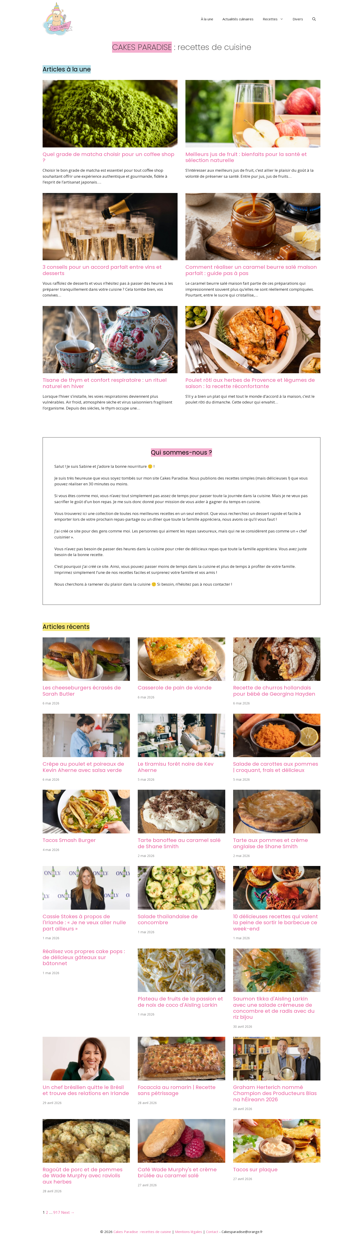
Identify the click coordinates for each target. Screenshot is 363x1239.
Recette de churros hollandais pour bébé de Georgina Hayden (274, 690)
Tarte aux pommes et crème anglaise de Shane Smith (270, 843)
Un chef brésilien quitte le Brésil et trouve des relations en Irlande (86, 1090)
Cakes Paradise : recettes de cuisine (142, 1231)
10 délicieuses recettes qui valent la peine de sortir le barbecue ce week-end (275, 922)
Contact (212, 1231)
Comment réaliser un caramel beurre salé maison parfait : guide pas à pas (251, 270)
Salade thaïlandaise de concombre (168, 919)
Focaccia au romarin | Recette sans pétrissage (177, 1090)
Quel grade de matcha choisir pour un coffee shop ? (108, 157)
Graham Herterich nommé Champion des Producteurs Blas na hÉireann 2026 (275, 1093)
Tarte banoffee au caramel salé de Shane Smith (179, 843)
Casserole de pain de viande (175, 687)
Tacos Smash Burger (69, 840)
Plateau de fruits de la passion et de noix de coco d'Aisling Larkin (180, 1001)
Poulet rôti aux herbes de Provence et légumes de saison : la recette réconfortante (250, 383)
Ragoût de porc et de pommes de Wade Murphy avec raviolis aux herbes (82, 1175)
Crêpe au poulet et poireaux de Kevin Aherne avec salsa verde (83, 767)
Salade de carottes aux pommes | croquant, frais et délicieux (275, 767)
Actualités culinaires (237, 19)
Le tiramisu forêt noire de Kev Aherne (175, 767)
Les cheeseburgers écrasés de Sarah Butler (82, 690)
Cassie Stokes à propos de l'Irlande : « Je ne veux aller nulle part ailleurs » (84, 922)
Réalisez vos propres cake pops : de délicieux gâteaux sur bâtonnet (84, 957)
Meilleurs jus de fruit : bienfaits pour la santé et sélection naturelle (246, 157)
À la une (207, 19)
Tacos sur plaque (255, 1169)
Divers (298, 19)
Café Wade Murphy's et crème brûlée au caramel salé (177, 1172)
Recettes (275, 19)
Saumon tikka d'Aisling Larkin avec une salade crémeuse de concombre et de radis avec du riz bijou (274, 1008)
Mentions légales (188, 1231)
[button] (314, 19)
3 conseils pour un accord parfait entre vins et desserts (102, 270)
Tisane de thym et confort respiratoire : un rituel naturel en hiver (105, 383)
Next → (68, 1212)
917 (56, 1212)
